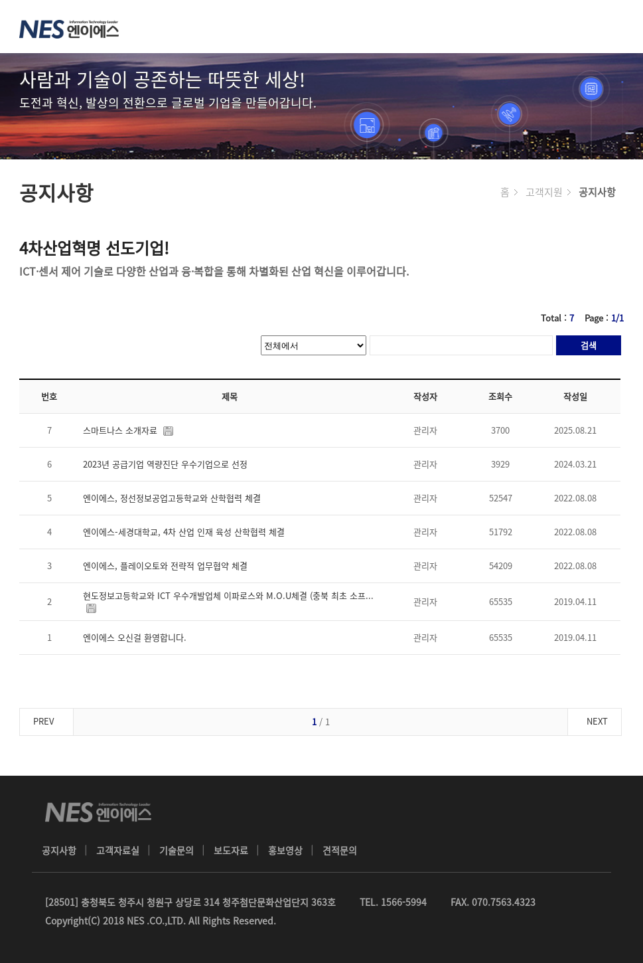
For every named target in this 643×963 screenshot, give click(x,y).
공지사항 (59, 850)
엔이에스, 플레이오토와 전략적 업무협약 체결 (168, 565)
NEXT (597, 721)
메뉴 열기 (616, 26)
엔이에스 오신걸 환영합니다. (137, 637)
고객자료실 (117, 850)
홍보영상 (285, 850)
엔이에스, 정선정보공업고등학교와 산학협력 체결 (174, 497)
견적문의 (339, 850)
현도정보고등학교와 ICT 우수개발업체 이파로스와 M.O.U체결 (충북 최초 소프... (229, 601)
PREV (43, 721)
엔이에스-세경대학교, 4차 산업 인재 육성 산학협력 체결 (186, 531)
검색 (589, 345)
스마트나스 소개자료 (131, 430)
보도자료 (231, 850)
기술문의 (176, 850)
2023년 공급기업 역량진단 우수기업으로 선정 (168, 464)
